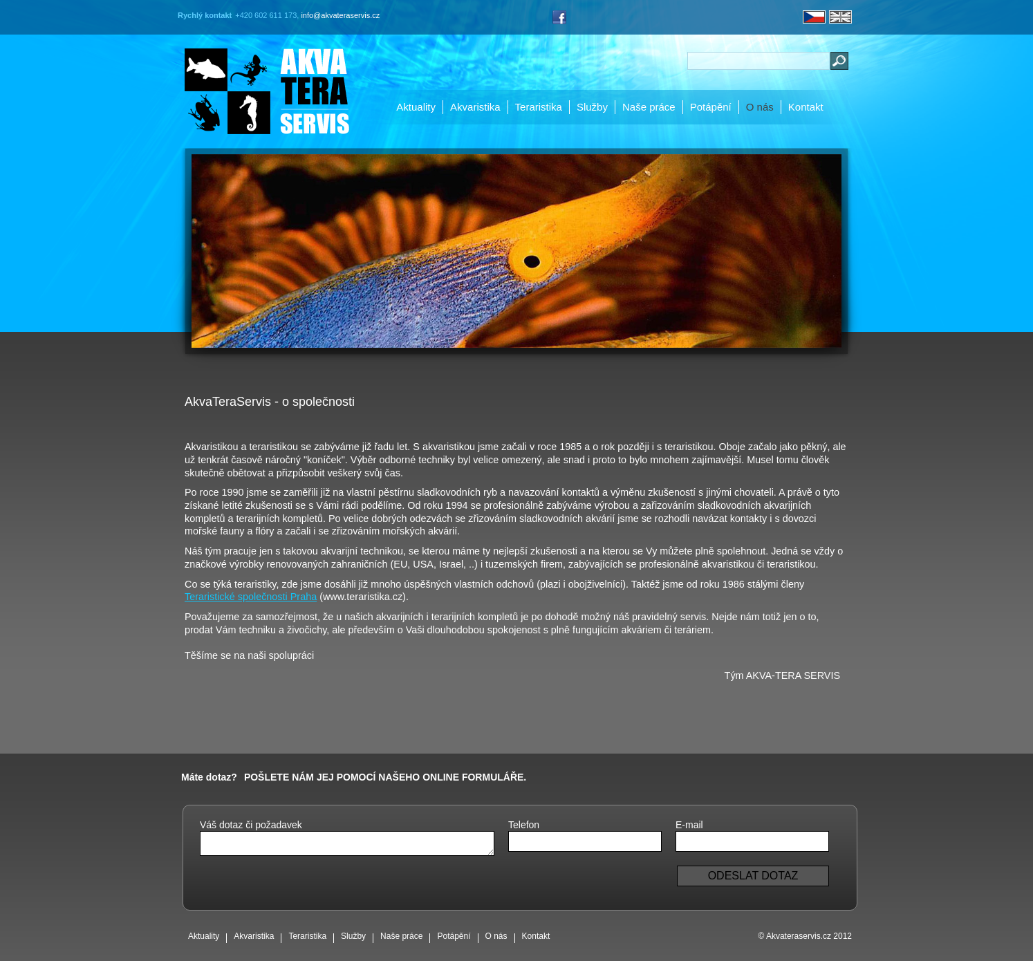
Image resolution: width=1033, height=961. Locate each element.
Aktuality (416, 107)
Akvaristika (475, 107)
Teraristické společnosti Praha (251, 596)
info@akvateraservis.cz (340, 15)
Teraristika (538, 107)
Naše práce (649, 107)
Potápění (711, 107)
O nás (760, 107)
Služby (592, 107)
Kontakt (805, 107)
